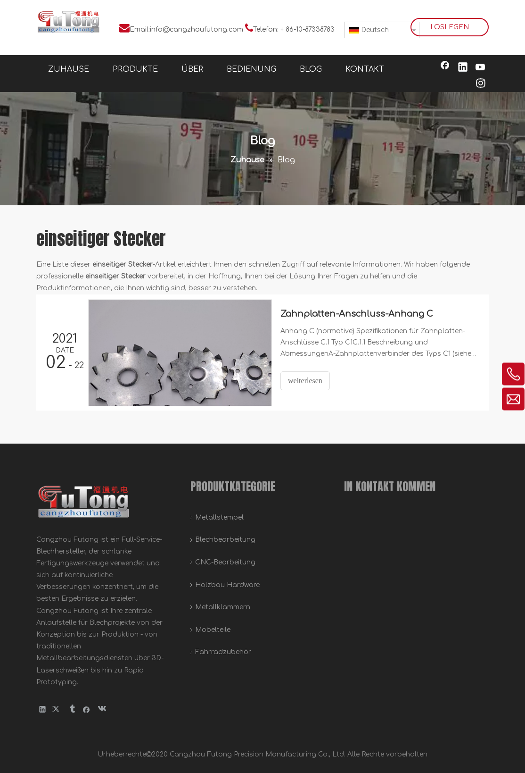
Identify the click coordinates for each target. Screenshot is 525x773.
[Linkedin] (462, 68)
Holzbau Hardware (227, 584)
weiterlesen (305, 381)
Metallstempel (219, 517)
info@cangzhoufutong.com (196, 29)
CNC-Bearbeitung (225, 562)
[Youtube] (480, 68)
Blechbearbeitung (225, 539)
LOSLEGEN (449, 27)
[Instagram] (480, 84)
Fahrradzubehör (223, 651)
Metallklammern (222, 607)
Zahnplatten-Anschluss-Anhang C (356, 314)
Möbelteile (212, 629)
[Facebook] (444, 68)
